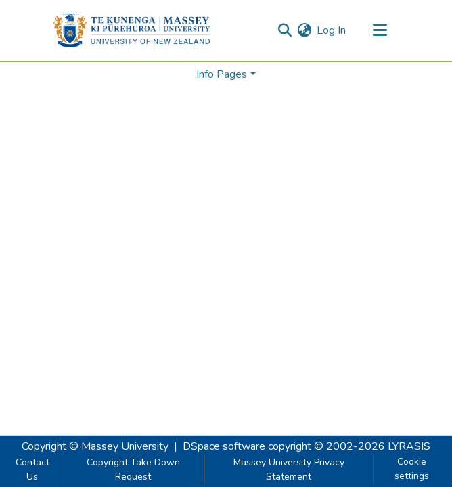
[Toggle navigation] (380, 30)
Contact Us (32, 469)
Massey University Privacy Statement (288, 469)
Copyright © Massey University (95, 446)
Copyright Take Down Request (133, 469)
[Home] (131, 30)
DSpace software (224, 446)
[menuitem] (304, 30)
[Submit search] (284, 30)
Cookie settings (411, 468)
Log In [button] (332, 30)
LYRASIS (409, 446)
